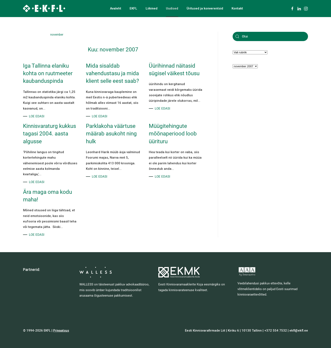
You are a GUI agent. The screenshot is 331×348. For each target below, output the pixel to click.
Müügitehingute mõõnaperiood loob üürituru (173, 134)
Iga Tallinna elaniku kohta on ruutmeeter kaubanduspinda (48, 73)
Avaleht (115, 8)
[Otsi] (270, 36)
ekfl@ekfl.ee (298, 330)
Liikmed (151, 8)
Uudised (172, 8)
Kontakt (237, 8)
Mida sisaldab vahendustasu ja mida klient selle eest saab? (112, 73)
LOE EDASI (36, 116)
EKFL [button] (133, 8)
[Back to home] (44, 8)
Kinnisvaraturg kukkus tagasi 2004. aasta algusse (49, 134)
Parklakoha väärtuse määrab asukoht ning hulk (111, 134)
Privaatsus (61, 330)
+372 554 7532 (275, 330)
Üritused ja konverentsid (205, 8)
